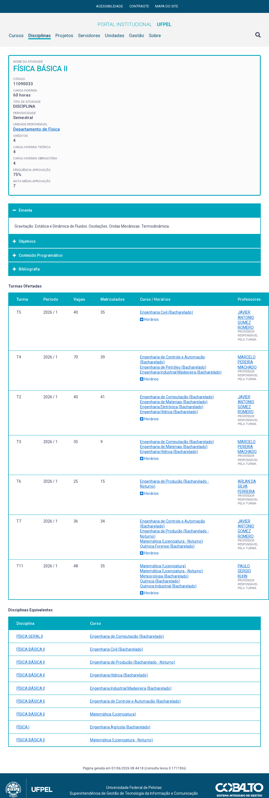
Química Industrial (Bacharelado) (168, 586)
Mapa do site (166, 6)
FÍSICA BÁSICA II (30, 649)
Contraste (139, 6)
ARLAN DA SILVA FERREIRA (247, 486)
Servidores (89, 35)
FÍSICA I (22, 727)
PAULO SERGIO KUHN (244, 571)
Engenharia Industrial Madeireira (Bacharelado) (181, 372)
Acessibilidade (110, 6)
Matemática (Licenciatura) (163, 566)
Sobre (155, 35)
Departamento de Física (36, 129)
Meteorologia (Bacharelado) (164, 576)
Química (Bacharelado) (160, 581)
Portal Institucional (134, 24)
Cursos (16, 35)
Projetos (64, 35)
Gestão (136, 35)
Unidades (114, 35)
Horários (149, 319)
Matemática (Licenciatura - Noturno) (171, 541)
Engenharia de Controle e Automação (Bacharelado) (135, 701)
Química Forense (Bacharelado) (167, 546)
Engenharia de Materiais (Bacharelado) (174, 402)
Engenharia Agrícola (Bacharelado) (120, 727)
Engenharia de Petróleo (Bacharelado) (173, 367)
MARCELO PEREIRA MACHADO (247, 362)
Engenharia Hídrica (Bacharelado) (169, 412)
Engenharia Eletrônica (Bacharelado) (171, 407)
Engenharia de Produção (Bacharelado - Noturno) (132, 662)
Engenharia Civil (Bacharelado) (166, 312)
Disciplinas (39, 35)
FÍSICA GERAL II (29, 636)
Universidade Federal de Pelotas (134, 787)
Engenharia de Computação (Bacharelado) (177, 397)
